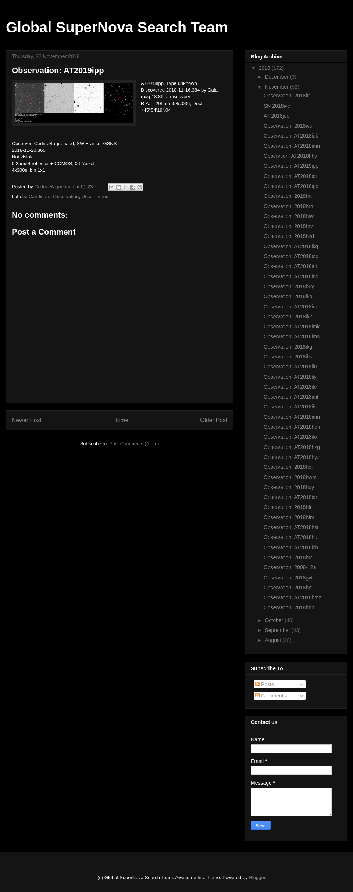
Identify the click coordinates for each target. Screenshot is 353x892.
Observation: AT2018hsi (291, 527)
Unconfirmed (94, 196)
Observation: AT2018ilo (290, 437)
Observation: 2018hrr (288, 557)
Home (121, 420)
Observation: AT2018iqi (290, 176)
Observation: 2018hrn (288, 206)
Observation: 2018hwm (290, 477)
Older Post (213, 420)
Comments (270, 696)
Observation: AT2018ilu (290, 367)
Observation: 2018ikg (288, 347)
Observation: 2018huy (289, 286)
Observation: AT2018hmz (292, 597)
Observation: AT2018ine (291, 307)
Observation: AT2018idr (290, 497)
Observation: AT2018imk (292, 326)
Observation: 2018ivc (288, 126)
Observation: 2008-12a (290, 567)
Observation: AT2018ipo (291, 186)
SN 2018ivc (277, 106)
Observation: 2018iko (288, 296)
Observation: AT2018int (290, 266)
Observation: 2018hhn (289, 607)
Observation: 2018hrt (288, 196)
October (275, 620)
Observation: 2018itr (287, 96)
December (277, 77)
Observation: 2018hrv (288, 226)
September (278, 630)
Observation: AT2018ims (292, 336)
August (273, 640)
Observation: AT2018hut (291, 537)
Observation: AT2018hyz (292, 457)
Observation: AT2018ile (290, 387)
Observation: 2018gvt (288, 578)
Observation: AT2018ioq (291, 256)
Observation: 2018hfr (288, 507)
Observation (66, 196)
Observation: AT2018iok (291, 136)
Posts (264, 684)
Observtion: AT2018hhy (290, 156)
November (277, 87)
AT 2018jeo (276, 116)
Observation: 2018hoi (288, 467)
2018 (265, 68)
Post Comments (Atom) (134, 443)
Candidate (39, 196)
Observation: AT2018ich (291, 547)
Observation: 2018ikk (288, 317)
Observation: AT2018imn (292, 146)
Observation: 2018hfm (289, 517)
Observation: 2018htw (289, 216)
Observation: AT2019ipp (291, 166)
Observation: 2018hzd (289, 236)
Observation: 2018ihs (288, 357)
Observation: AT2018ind (291, 276)
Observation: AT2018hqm (293, 427)
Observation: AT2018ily (290, 377)
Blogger (257, 877)
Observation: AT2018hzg (292, 447)
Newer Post (27, 420)
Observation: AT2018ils (290, 407)
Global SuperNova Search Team (117, 27)
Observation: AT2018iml (291, 397)
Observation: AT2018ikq (291, 246)
